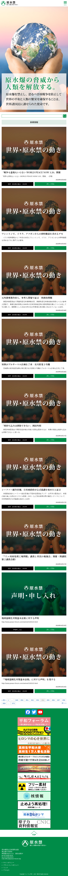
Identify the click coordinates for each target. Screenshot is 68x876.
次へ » (64, 703)
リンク (5, 867)
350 (22, 700)
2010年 (24, 184)
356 (53, 700)
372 (13, 703)
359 (4, 703)
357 (58, 700)
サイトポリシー (8, 862)
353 (37, 700)
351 (27, 700)
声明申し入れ (17, 630)
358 (63, 700)
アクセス (6, 870)
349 (16, 700)
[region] (34, 56)
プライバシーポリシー (11, 865)
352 (32, 700)
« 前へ (4, 700)
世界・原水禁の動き (14, 184)
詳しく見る (50, 184)
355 (48, 700)
